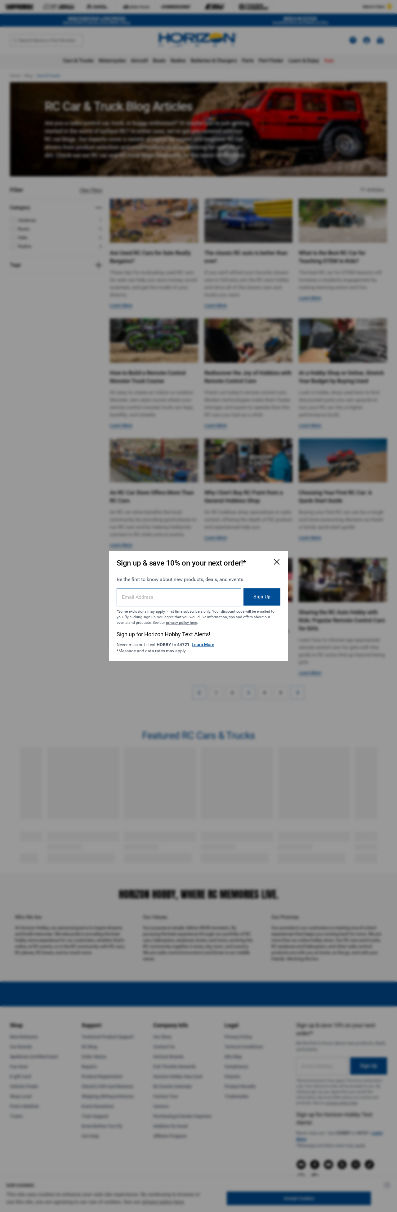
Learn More (203, 644)
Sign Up (261, 597)
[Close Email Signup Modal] (276, 562)
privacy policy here (181, 622)
